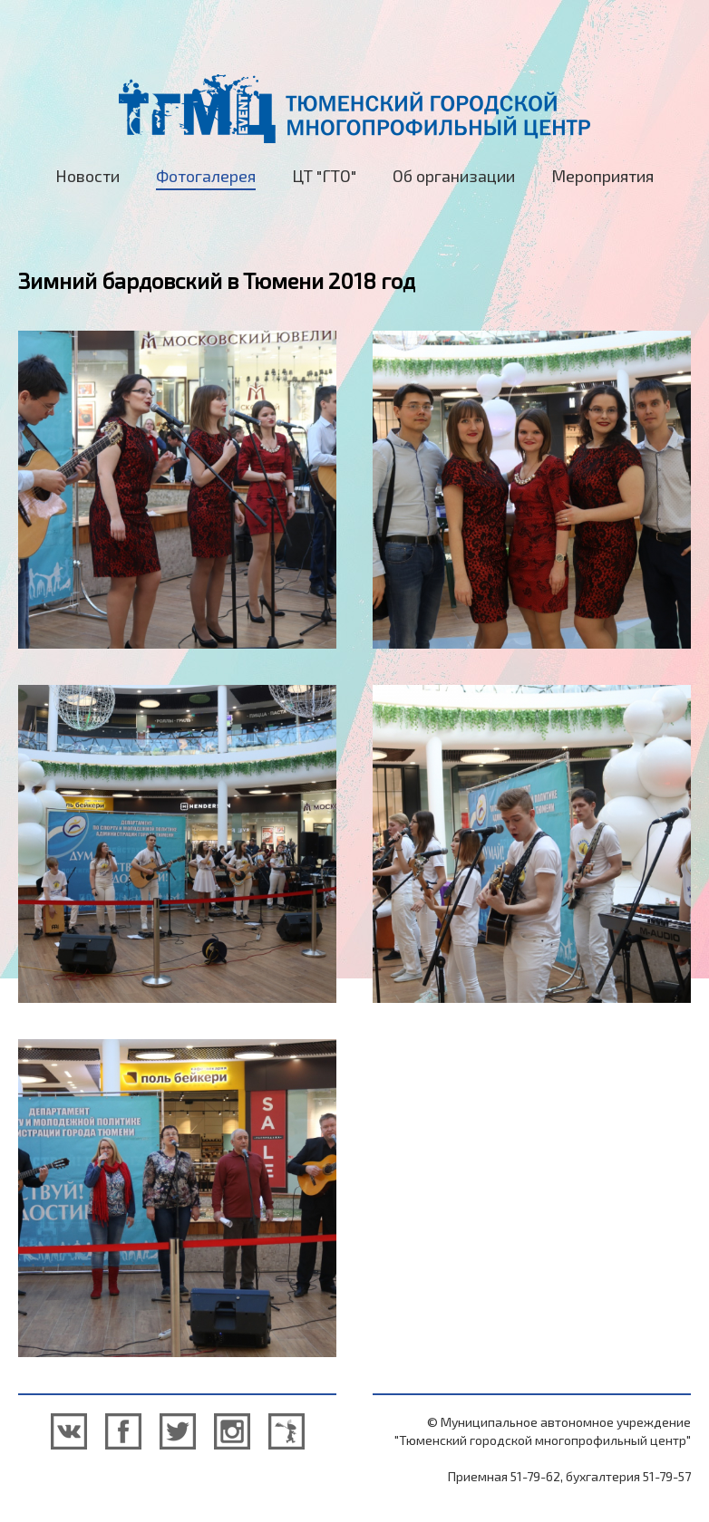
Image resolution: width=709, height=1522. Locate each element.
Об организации (454, 176)
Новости (87, 176)
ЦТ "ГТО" (324, 176)
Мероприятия (602, 176)
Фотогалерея (206, 176)
